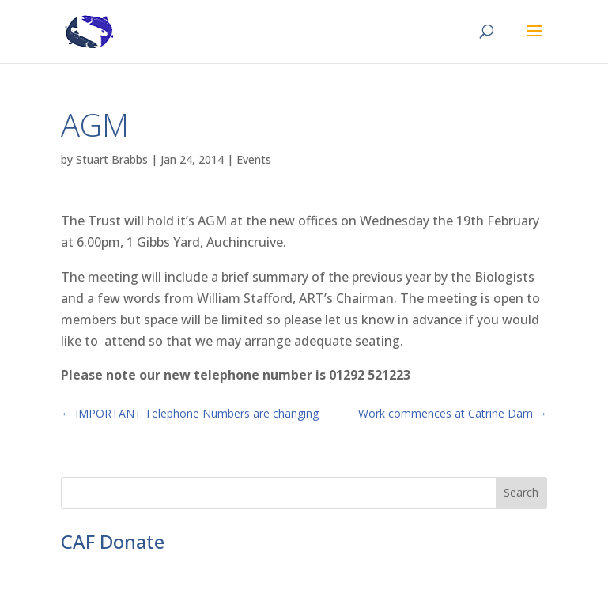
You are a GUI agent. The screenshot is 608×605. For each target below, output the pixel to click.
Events (253, 159)
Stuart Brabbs (112, 159)
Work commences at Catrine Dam (452, 413)
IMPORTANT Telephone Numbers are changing (190, 413)
